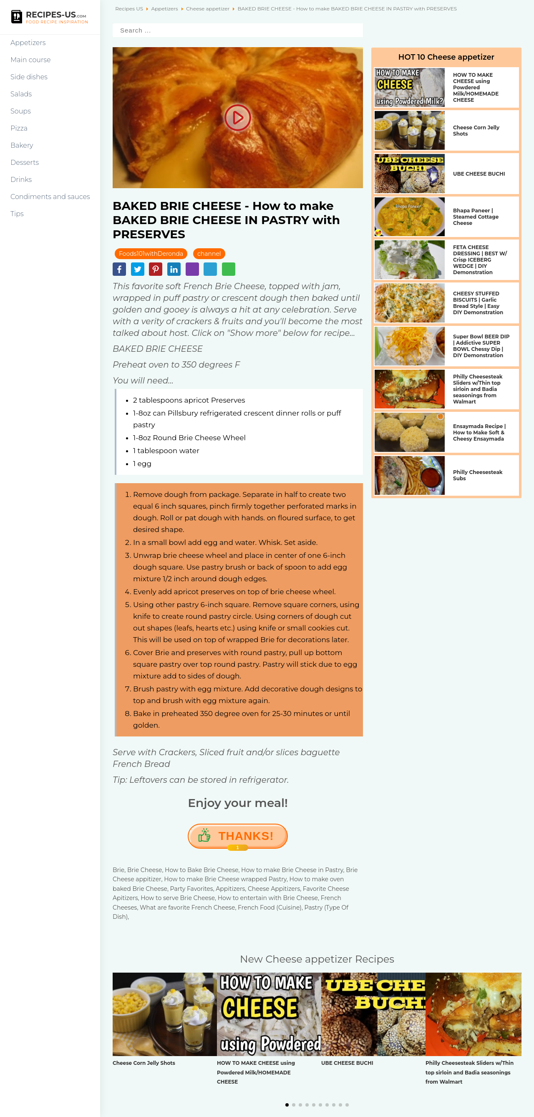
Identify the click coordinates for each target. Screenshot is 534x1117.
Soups (20, 111)
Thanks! (246, 839)
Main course (30, 60)
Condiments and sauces (50, 197)
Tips (17, 214)
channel (209, 253)
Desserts (24, 162)
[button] (287, 1105)
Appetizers (27, 43)
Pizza (19, 128)
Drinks (21, 180)
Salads (21, 94)
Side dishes (29, 77)
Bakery (21, 145)
